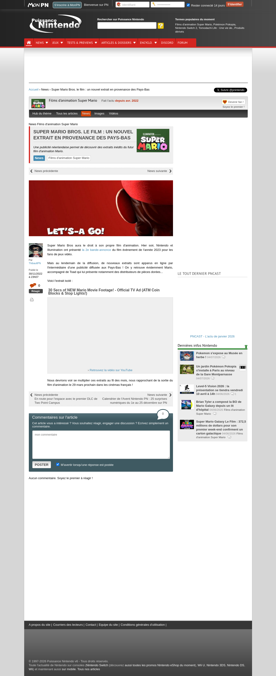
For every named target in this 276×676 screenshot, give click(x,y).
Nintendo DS (235, 665)
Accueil (34, 89)
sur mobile (69, 669)
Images (99, 113)
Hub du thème (42, 113)
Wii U (201, 665)
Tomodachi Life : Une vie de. (216, 27)
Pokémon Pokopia (224, 24)
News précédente (46, 171)
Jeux (55, 42)
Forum (182, 42)
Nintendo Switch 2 (186, 27)
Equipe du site (108, 624)
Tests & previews (80, 42)
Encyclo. (146, 42)
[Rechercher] (126, 25)
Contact (91, 624)
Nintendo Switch (97, 665)
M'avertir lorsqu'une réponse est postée (84, 465)
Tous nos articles (88, 669)
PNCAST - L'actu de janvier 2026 (212, 336)
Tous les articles (66, 113)
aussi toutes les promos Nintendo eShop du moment (160, 665)
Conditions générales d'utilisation (143, 624)
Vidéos (113, 113)
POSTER (42, 465)
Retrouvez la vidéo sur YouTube (111, 370)
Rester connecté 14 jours (206, 5)
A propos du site (39, 624)
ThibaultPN (35, 263)
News (40, 42)
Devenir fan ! (235, 101)
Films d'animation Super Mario (193, 24)
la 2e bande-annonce (96, 250)
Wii (31, 669)
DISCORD (167, 42)
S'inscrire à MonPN (67, 5)
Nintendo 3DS (215, 665)
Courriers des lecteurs (68, 624)
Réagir (35, 291)
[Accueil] (29, 42)
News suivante (157, 171)
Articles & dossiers (116, 42)
